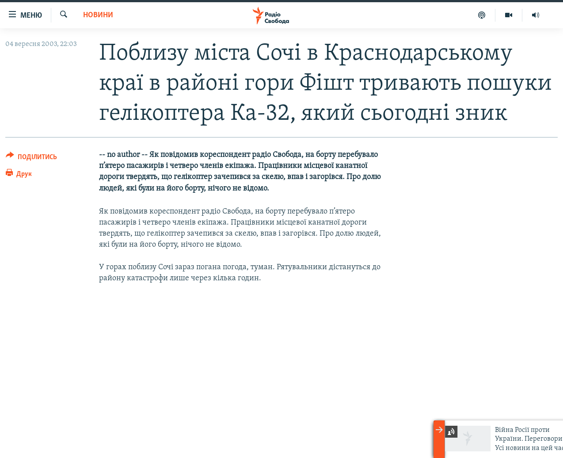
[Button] (31, 158)
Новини (98, 15)
